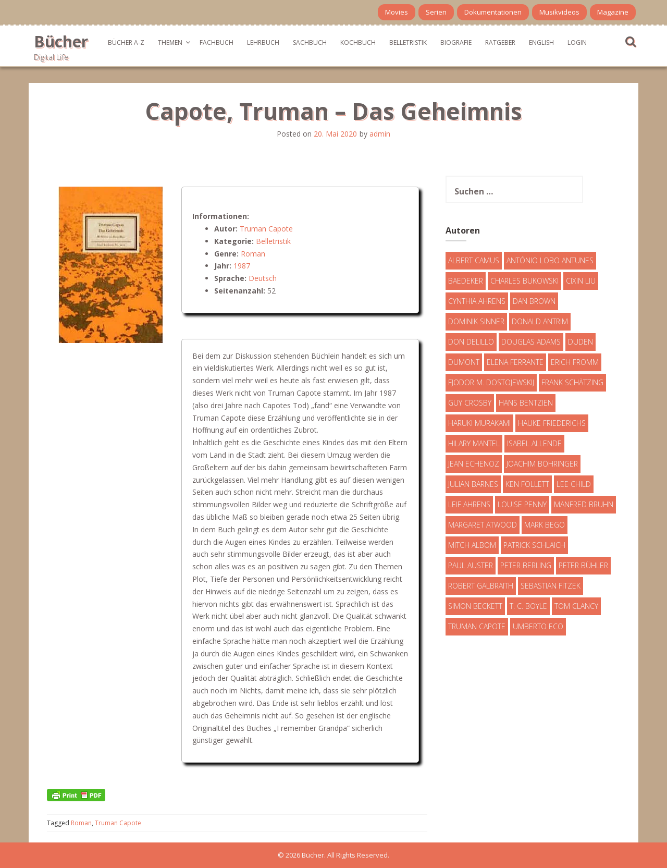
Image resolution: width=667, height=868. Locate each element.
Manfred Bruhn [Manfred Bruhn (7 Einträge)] (583, 504)
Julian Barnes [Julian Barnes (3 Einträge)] (473, 484)
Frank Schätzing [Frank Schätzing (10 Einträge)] (572, 382)
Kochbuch (358, 42)
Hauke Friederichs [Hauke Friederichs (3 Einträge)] (552, 423)
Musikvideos (559, 12)
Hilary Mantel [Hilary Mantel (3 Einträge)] (474, 443)
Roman (253, 254)
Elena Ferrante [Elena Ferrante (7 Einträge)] (515, 362)
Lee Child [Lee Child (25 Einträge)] (574, 484)
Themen (170, 42)
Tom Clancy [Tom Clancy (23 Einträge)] (576, 606)
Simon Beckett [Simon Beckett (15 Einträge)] (475, 606)
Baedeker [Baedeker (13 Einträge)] (465, 281)
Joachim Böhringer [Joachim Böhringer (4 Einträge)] (542, 464)
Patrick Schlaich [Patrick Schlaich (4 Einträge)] (534, 545)
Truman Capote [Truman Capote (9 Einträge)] (476, 626)
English (541, 42)
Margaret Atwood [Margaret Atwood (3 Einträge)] (482, 525)
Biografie (456, 42)
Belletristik (408, 42)
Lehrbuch (263, 42)
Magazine (612, 12)
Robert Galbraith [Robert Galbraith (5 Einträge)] (480, 586)
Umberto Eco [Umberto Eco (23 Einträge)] (538, 626)
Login (577, 42)
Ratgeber (500, 42)
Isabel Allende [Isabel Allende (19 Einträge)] (534, 443)
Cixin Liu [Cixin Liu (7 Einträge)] (581, 281)
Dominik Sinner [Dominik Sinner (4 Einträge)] (476, 321)
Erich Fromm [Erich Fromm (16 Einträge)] (575, 362)
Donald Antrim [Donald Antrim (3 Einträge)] (540, 321)
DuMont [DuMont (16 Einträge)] (463, 362)
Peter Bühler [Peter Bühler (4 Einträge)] (583, 565)
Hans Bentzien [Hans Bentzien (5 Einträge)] (526, 403)
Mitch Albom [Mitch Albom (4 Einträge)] (472, 545)
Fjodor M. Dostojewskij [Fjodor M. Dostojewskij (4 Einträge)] (491, 382)
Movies (396, 12)
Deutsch (263, 278)
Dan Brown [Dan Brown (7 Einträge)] (534, 301)
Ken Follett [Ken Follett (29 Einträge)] (527, 484)
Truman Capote (266, 229)
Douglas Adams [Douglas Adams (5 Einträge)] (531, 342)
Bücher (61, 41)
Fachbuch (216, 42)
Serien (436, 12)
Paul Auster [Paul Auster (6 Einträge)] (470, 565)
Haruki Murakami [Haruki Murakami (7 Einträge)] (479, 423)
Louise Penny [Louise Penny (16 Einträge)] (522, 504)
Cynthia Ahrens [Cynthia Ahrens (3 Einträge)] (476, 301)
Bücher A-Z (126, 42)
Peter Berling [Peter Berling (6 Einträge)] (525, 565)
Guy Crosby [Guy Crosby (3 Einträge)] (469, 403)
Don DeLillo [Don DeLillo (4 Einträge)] (471, 342)
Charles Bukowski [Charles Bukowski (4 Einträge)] (524, 281)
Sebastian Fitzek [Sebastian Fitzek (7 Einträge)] (550, 586)
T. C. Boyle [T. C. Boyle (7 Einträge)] (528, 606)
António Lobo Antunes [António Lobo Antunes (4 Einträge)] (550, 260)
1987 (241, 266)
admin (379, 134)
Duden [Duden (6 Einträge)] (580, 342)
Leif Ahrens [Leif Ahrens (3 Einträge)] (469, 504)
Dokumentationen (493, 12)
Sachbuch (310, 42)
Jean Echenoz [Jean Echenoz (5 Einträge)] (473, 464)
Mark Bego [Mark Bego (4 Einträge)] (544, 525)
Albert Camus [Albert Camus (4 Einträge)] (473, 260)
